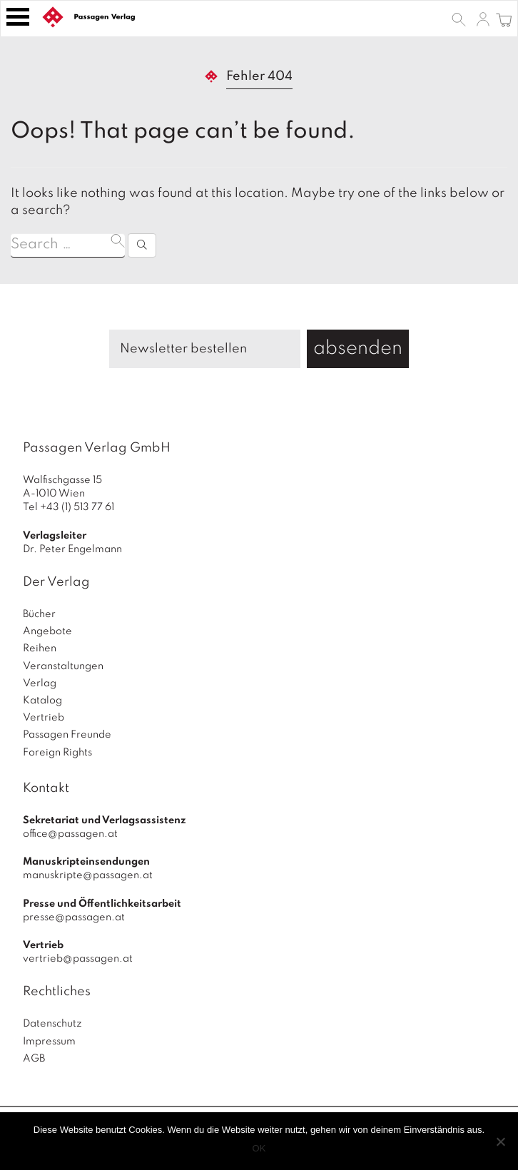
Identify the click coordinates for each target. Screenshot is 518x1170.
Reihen (39, 648)
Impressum (49, 1042)
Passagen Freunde (67, 735)
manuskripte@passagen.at (88, 875)
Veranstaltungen (63, 666)
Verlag (39, 683)
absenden (357, 348)
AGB (34, 1059)
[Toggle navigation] (18, 17)
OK (259, 1148)
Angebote (47, 631)
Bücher (39, 614)
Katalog (42, 701)
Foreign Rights (57, 753)
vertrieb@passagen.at (78, 959)
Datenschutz (52, 1024)
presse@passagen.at (74, 917)
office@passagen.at (70, 834)
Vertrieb (43, 718)
